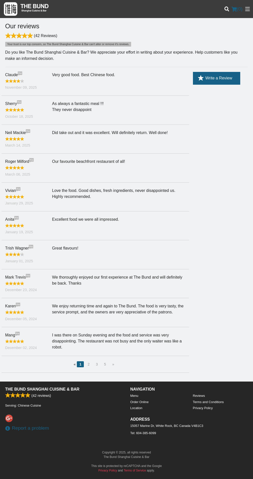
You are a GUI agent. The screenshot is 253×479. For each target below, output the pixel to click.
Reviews (199, 396)
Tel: (143, 433)
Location (136, 408)
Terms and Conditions (208, 402)
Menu (134, 396)
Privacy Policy (203, 408)
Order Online (139, 402)
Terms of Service (135, 470)
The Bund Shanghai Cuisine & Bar (42, 389)
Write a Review (215, 78)
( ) (236, 9)
